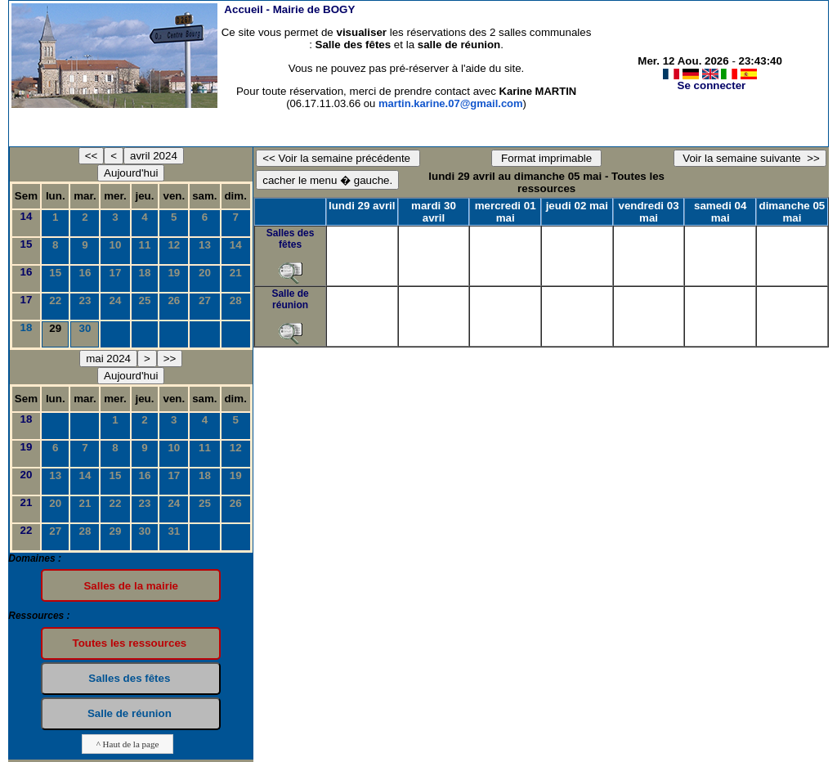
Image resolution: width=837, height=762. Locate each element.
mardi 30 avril (433, 211)
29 (116, 531)
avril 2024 (153, 156)
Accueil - (289, 9)
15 (26, 244)
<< (91, 156)
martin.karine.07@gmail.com (450, 103)
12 (174, 245)
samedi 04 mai (720, 211)
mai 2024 (108, 358)
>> (170, 358)
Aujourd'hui (131, 173)
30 (85, 328)
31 (174, 531)
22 (55, 300)
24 (116, 300)
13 (205, 245)
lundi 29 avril (362, 205)
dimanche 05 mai (792, 211)
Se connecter (712, 85)
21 (236, 273)
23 (85, 300)
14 (26, 216)
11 (145, 245)
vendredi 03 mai (648, 211)
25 (145, 300)
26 (174, 300)
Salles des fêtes (290, 238)
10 (116, 245)
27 (205, 300)
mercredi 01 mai (505, 211)
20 (205, 273)
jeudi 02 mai (577, 205)
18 (145, 273)
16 (26, 272)
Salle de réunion (289, 299)
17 (116, 273)
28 (236, 300)
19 (174, 273)
